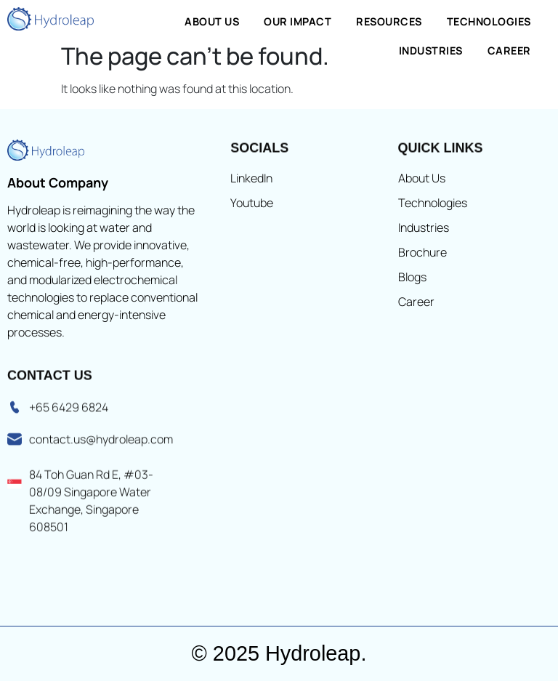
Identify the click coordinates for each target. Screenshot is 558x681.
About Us (212, 21)
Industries (431, 50)
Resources (389, 21)
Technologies (489, 21)
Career (509, 50)
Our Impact (297, 21)
